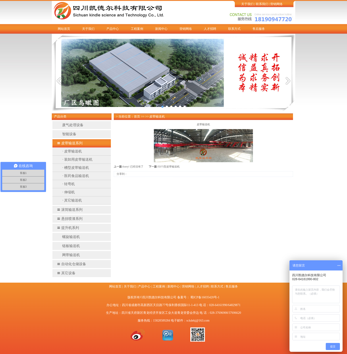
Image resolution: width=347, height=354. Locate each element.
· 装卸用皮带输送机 (77, 159)
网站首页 (64, 28)
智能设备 (66, 134)
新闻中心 (161, 28)
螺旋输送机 (68, 237)
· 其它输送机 (72, 200)
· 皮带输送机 (72, 151)
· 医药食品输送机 (75, 176)
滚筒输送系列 (70, 209)
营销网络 (276, 4)
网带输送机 (68, 255)
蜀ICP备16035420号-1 (204, 297)
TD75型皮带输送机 (169, 166)
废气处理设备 (70, 125)
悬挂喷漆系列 (70, 219)
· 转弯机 (68, 184)
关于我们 (247, 4)
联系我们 (262, 4)
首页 (137, 116)
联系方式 (234, 28)
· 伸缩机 (68, 192)
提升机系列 (68, 228)
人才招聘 (210, 28)
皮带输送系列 (70, 143)
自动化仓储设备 (71, 264)
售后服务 (259, 28)
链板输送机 (68, 246)
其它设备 (66, 273)
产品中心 (112, 28)
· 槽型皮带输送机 (75, 167)
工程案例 (137, 28)
